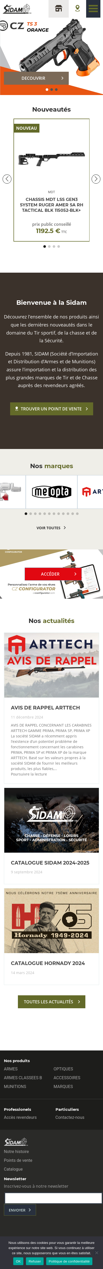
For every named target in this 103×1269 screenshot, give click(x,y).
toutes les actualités (48, 1002)
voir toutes (48, 527)
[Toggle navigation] (93, 9)
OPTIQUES (63, 1069)
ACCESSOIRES (67, 1077)
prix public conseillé (51, 228)
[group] (51, 492)
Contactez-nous (70, 1117)
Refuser (35, 1261)
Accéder (50, 574)
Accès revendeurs (20, 1117)
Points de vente (18, 1160)
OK (18, 1261)
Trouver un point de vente (48, 409)
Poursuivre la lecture (29, 774)
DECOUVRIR (33, 78)
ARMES (11, 1069)
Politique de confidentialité (69, 1261)
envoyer (17, 1210)
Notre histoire (16, 1151)
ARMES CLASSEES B (23, 1077)
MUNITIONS (15, 1086)
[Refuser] (96, 1252)
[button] (47, 89)
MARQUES (63, 1086)
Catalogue (13, 1169)
